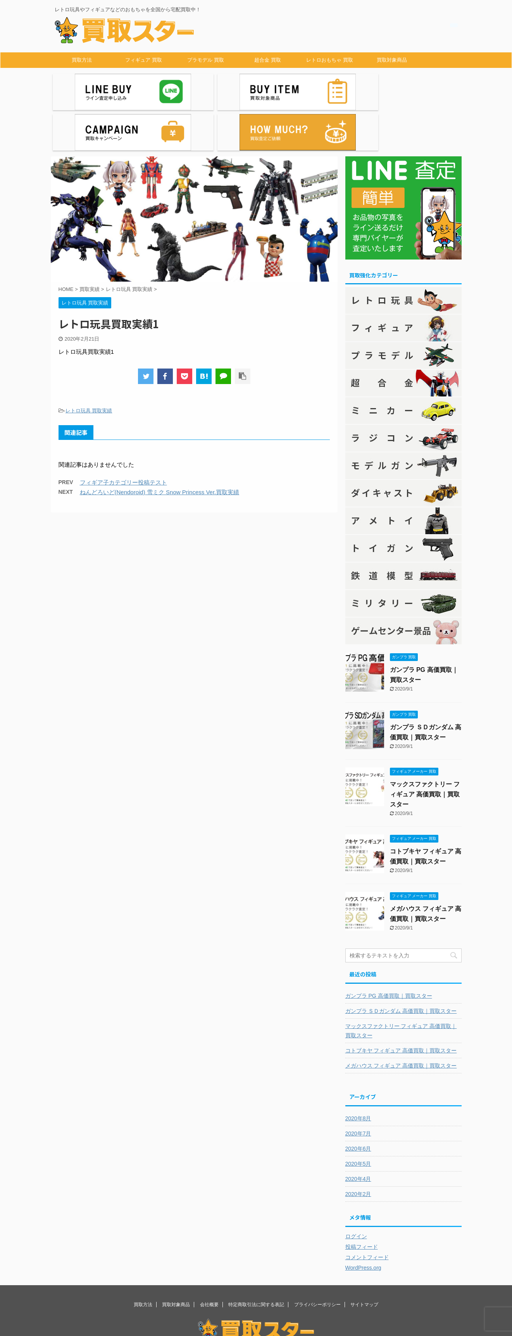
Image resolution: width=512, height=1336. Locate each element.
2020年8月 (358, 1072)
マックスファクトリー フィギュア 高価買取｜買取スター (425, 748)
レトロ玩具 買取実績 (89, 365)
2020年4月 (358, 1133)
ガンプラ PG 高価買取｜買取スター (388, 950)
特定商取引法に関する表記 (256, 1259)
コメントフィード (367, 1211)
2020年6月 (358, 1103)
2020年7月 (358, 1088)
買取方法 (82, 60)
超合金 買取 (267, 60)
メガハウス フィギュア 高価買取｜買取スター (401, 1020)
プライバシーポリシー (317, 1259)
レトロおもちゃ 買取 (329, 60)
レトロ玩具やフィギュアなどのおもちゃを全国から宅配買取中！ (256, 1307)
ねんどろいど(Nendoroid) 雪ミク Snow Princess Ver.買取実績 (160, 446)
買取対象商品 (392, 60)
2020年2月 (358, 1148)
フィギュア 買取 (143, 60)
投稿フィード (361, 1201)
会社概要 (209, 1259)
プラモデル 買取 (205, 60)
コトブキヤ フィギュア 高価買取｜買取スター (401, 1005)
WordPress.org (363, 1222)
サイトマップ (364, 1259)
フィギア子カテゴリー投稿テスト (123, 436)
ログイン (356, 1190)
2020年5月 (358, 1118)
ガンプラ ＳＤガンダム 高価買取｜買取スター (401, 965)
